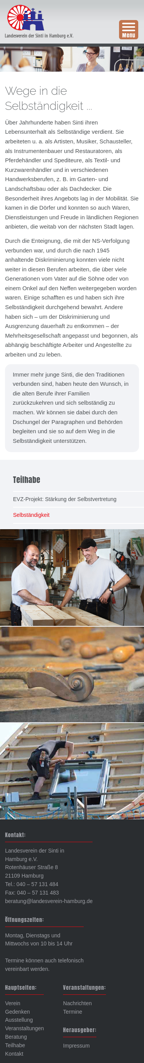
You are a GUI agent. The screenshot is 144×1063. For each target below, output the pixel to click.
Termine (72, 1012)
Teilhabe (15, 1045)
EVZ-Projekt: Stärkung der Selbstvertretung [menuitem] (64, 499)
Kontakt (14, 1054)
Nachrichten (77, 1003)
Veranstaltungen (24, 1028)
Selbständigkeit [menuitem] (31, 515)
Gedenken (17, 1012)
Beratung (16, 1037)
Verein (12, 1003)
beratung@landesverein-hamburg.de (49, 901)
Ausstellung (19, 1020)
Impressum (76, 1046)
